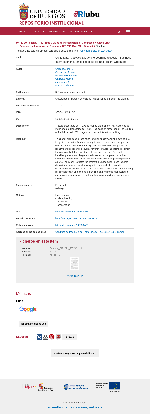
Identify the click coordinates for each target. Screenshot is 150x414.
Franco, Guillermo (64, 85)
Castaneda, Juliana (65, 72)
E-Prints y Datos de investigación (59, 43)
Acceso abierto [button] (81, 31)
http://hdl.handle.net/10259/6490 (71, 225)
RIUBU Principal (28, 43)
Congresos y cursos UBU (96, 43)
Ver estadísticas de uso (33, 323)
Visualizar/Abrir (75, 276)
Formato (70, 337)
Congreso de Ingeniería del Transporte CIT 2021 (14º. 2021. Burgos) (56, 46)
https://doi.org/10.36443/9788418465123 (76, 218)
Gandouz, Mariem (64, 78)
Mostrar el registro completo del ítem (74, 353)
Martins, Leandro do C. (67, 75)
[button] (119, 31)
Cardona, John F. (64, 69)
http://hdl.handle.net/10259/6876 (96, 50)
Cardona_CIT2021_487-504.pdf (66, 248)
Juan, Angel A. (62, 82)
